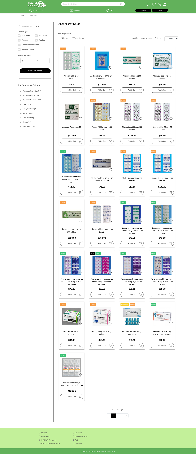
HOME (22, 15)
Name (142, 38)
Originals (40, 40)
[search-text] (93, 4)
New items (24, 35)
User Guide (77, 433)
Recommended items (28, 45)
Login (160, 10)
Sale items (41, 35)
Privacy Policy (44, 436)
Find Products (37, 10)
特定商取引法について (47, 440)
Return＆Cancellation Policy (49, 443)
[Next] (126, 415)
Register (143, 10)
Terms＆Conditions (80, 436)
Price (159, 38)
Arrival (151, 38)
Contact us (77, 443)
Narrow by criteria (35, 71)
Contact (77, 10)
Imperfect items (26, 49)
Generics (23, 40)
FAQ (111, 10)
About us (43, 433)
